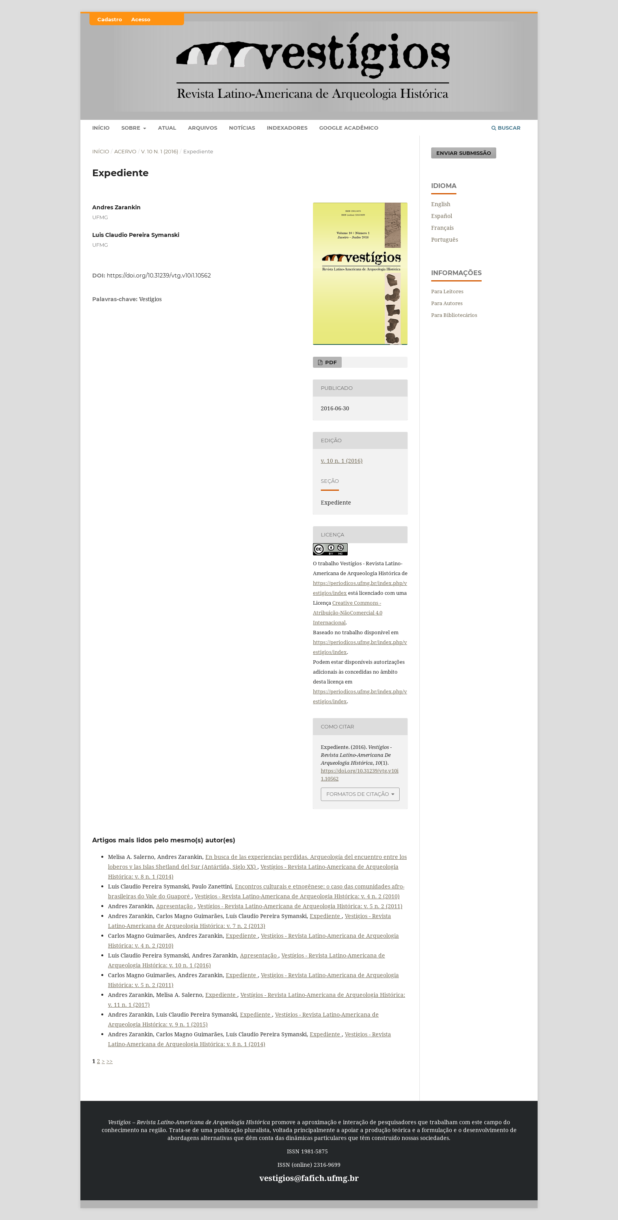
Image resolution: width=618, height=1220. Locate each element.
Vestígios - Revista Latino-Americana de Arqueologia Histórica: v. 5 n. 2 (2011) (299, 906)
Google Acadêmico (348, 128)
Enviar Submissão (463, 153)
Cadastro (109, 19)
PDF (330, 362)
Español (441, 216)
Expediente (326, 916)
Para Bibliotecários (454, 315)
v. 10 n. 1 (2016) (159, 151)
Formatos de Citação (357, 794)
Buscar (506, 128)
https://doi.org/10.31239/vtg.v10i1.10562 (159, 275)
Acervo (125, 151)
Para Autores (447, 303)
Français (442, 227)
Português (444, 239)
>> (109, 1061)
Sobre (131, 128)
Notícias (242, 128)
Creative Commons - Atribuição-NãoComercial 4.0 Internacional (347, 612)
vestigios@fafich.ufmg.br (309, 1178)
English (440, 204)
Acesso (141, 19)
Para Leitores (447, 291)
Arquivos (202, 128)
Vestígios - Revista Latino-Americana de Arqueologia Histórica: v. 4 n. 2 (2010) (297, 896)
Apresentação (175, 906)
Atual (167, 128)
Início (101, 128)
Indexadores (287, 128)
